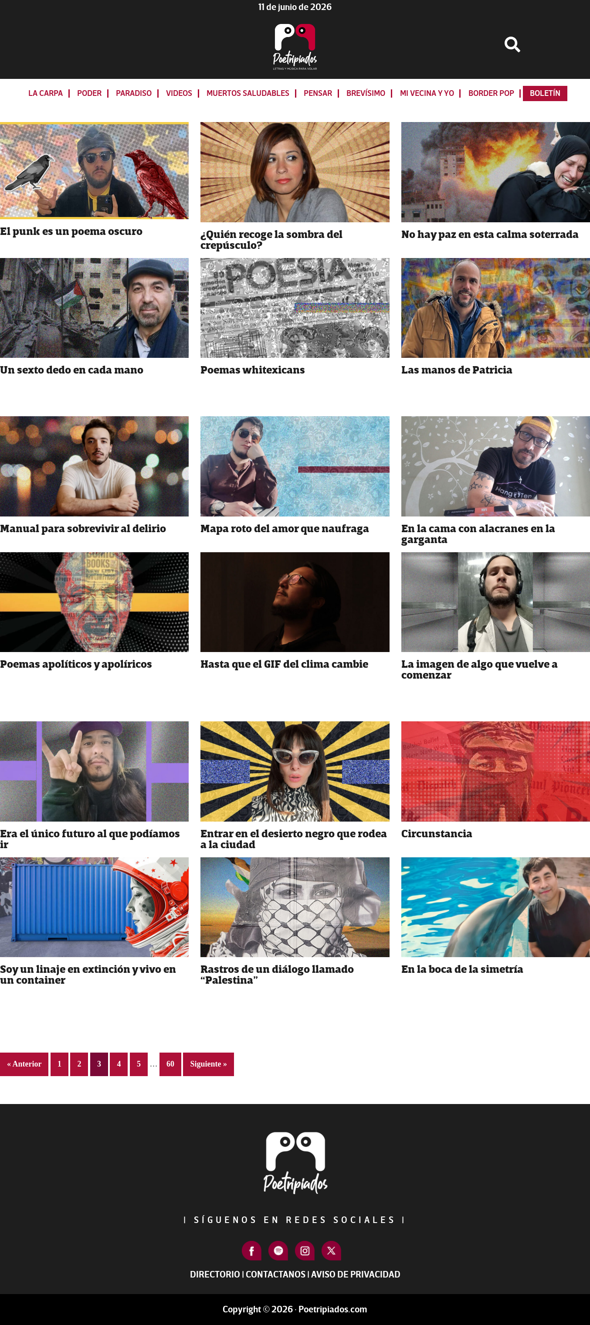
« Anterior (24, 1064)
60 (173, 1062)
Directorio (215, 1274)
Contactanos (275, 1274)
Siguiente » (208, 1064)
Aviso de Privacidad (355, 1274)
